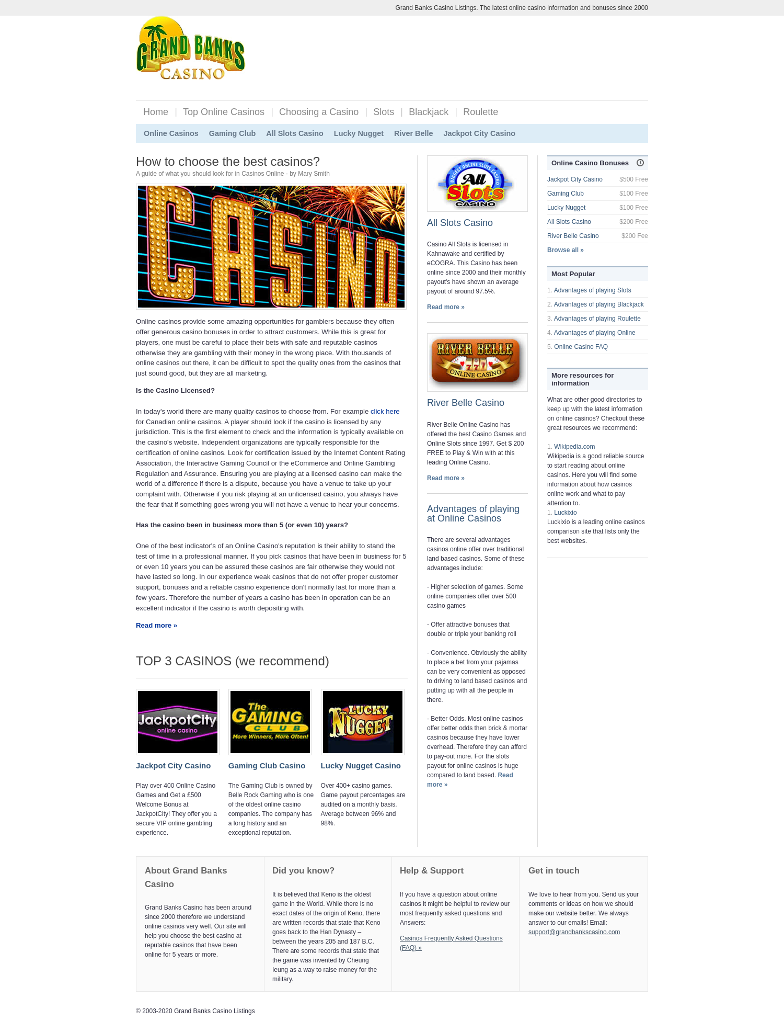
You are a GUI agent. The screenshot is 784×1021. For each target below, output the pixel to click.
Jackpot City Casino (479, 133)
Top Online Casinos (223, 112)
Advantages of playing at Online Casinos (473, 514)
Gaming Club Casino (267, 765)
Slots (383, 112)
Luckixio (565, 512)
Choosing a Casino (319, 112)
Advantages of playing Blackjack (599, 304)
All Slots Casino (295, 133)
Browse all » (565, 250)
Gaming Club (232, 133)
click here (385, 411)
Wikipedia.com (574, 446)
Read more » (156, 625)
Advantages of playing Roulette (597, 318)
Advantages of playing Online (595, 332)
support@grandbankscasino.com (574, 932)
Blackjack (428, 112)
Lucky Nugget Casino (361, 765)
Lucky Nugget (359, 133)
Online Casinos (171, 133)
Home (155, 112)
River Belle (413, 133)
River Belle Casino (465, 403)
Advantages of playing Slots (592, 290)
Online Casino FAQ (581, 346)
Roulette (480, 112)
